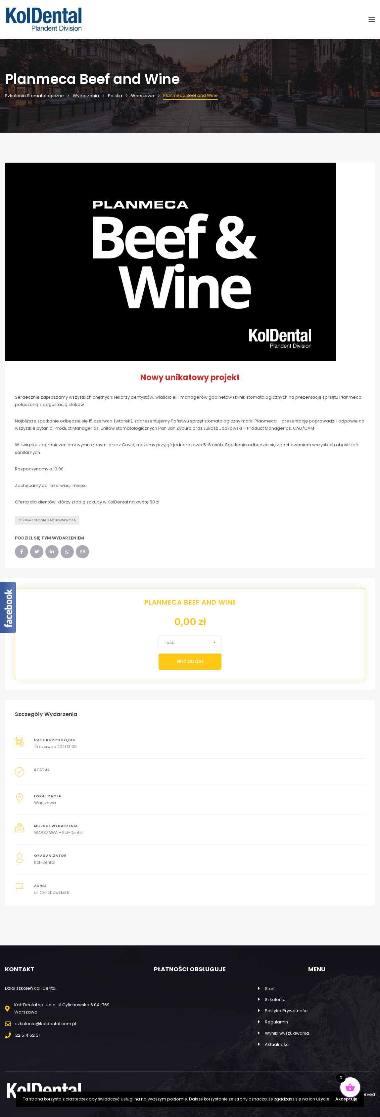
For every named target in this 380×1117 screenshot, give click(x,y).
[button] (190, 642)
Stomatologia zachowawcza (47, 520)
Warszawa (45, 803)
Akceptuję (346, 1099)
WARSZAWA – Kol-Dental (58, 832)
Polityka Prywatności (287, 1011)
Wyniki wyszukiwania (287, 1033)
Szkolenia (275, 999)
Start (270, 988)
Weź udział (190, 661)
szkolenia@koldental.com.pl (45, 1023)
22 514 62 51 (27, 1035)
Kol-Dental (44, 862)
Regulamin (276, 1022)
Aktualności (277, 1044)
